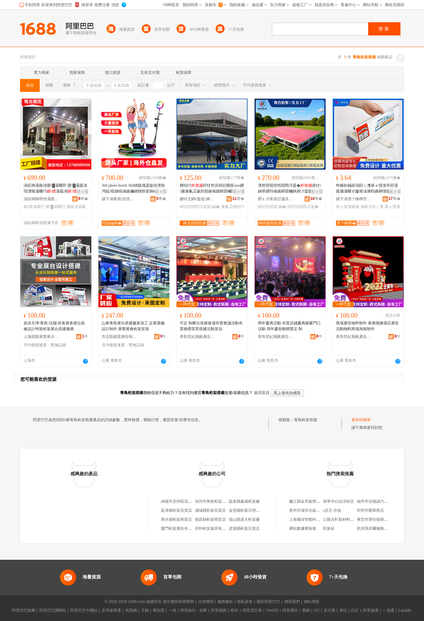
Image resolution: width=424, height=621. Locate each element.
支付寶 (329, 610)
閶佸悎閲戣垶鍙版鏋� (200, 206)
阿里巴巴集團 (23, 610)
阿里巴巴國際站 (52, 610)
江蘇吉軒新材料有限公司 (344, 519)
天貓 (145, 610)
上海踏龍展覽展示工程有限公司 (41, 336)
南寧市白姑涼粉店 (338, 501)
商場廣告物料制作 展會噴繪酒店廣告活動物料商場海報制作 (367, 326)
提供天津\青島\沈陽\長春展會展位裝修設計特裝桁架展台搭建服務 (54, 326)
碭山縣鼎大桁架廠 (244, 519)
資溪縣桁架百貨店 (244, 528)
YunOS (272, 610)
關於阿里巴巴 (268, 601)
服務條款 (225, 601)
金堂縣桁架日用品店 (246, 510)
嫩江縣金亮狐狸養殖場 (308, 501)
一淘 (172, 610)
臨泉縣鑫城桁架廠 (244, 501)
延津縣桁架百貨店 (176, 510)
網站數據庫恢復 (302, 528)
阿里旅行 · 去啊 (193, 610)
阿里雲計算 (252, 610)
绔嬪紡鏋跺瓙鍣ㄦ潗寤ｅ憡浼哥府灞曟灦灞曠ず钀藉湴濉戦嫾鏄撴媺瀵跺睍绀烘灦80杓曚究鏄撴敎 (367, 188)
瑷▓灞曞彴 (55, 206)
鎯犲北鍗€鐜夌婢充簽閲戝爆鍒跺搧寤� (197, 199)
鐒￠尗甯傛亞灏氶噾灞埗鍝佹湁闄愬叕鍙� (275, 199)
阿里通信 (290, 610)
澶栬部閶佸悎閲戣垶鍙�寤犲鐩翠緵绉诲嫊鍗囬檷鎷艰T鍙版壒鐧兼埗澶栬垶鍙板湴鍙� (289, 188)
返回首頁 (261, 392)
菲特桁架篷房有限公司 (214, 528)
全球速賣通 (111, 610)
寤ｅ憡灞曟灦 (347, 206)
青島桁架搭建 (305, 420)
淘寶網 (131, 610)
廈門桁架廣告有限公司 (180, 528)
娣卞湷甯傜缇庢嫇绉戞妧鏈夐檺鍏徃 (119, 199)
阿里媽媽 (219, 610)
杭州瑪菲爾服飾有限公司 (378, 528)
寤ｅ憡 (82, 191)
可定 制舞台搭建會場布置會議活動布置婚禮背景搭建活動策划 (211, 326)
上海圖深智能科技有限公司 (312, 519)
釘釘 (355, 610)
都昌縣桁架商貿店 (210, 519)
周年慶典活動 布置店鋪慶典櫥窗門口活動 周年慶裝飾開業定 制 (289, 326)
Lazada (405, 610)
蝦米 (234, 610)
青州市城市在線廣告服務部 (312, 510)
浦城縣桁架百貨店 (210, 510)
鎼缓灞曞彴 (34, 206)
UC (316, 610)
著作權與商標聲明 (178, 601)
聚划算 (159, 610)
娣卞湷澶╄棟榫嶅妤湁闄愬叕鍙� (353, 199)
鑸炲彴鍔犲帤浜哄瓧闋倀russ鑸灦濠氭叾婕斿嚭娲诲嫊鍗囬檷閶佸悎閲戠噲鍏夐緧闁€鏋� (212, 188)
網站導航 (311, 601)
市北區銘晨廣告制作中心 (119, 336)
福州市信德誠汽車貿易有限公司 (384, 501)
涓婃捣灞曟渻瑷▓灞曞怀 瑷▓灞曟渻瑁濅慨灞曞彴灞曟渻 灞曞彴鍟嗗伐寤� (55, 188)
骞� (83, 198)
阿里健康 (371, 610)
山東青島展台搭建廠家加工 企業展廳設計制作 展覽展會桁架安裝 (133, 326)
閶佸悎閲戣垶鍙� (303, 206)
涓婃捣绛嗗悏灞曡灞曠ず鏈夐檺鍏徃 (41, 199)
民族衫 (329, 528)
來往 (343, 610)
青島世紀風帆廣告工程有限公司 (197, 336)
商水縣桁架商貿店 (176, 519)
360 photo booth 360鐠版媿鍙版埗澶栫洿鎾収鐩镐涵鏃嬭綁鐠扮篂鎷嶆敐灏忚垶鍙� (133, 188)
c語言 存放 (332, 510)
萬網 (306, 610)
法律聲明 (206, 601)
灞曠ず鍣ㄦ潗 (371, 206)
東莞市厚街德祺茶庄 (374, 519)
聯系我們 (292, 601)
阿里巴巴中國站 (83, 610)
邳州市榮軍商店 (370, 510)
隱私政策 (245, 601)
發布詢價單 (361, 420)
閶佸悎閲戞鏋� (272, 206)
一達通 (388, 610)
